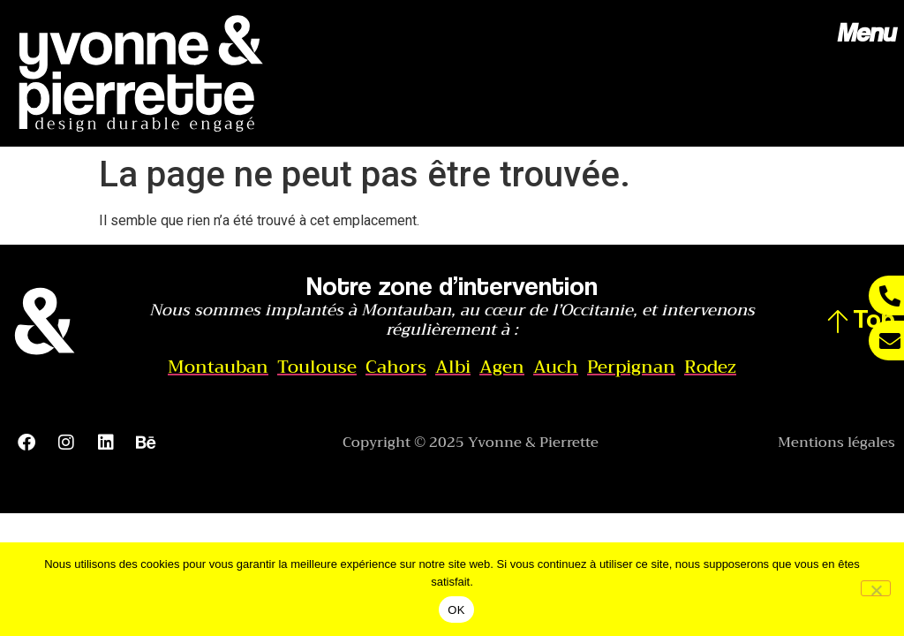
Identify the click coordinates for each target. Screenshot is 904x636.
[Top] (838, 321)
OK (456, 610)
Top (874, 318)
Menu (866, 32)
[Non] (876, 588)
